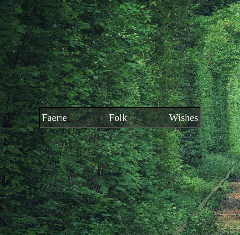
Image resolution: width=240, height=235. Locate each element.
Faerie (54, 117)
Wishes (183, 117)
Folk (118, 117)
